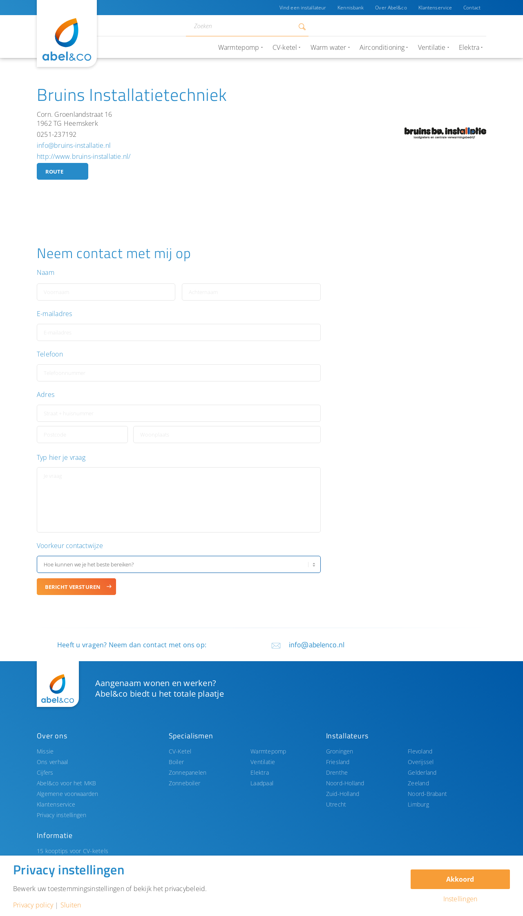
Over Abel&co (391, 7)
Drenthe (337, 772)
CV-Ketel (180, 751)
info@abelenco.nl (316, 644)
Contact (472, 7)
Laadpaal (261, 783)
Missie (45, 751)
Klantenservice (435, 7)
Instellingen (460, 899)
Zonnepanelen (188, 772)
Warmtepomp (268, 751)
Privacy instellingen (62, 815)
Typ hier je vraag (61, 457)
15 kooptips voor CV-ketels (72, 851)
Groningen (339, 751)
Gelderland (422, 772)
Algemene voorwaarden (67, 794)
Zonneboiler (185, 783)
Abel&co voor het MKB (66, 783)
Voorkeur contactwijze (70, 546)
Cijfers (45, 772)
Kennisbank (350, 7)
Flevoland (420, 751)
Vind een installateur (302, 7)
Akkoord (460, 879)
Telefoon (50, 354)
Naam (45, 272)
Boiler (176, 762)
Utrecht (336, 804)
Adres (45, 394)
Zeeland (418, 783)
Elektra (259, 772)
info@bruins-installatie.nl (74, 145)
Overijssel (421, 762)
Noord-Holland (345, 783)
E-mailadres (54, 314)
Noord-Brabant (427, 794)
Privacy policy (33, 905)
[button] (420, 343)
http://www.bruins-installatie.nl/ (84, 156)
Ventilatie (262, 762)
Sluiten (70, 905)
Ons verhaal (52, 762)
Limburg (418, 804)
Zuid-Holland (343, 794)
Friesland (338, 762)
